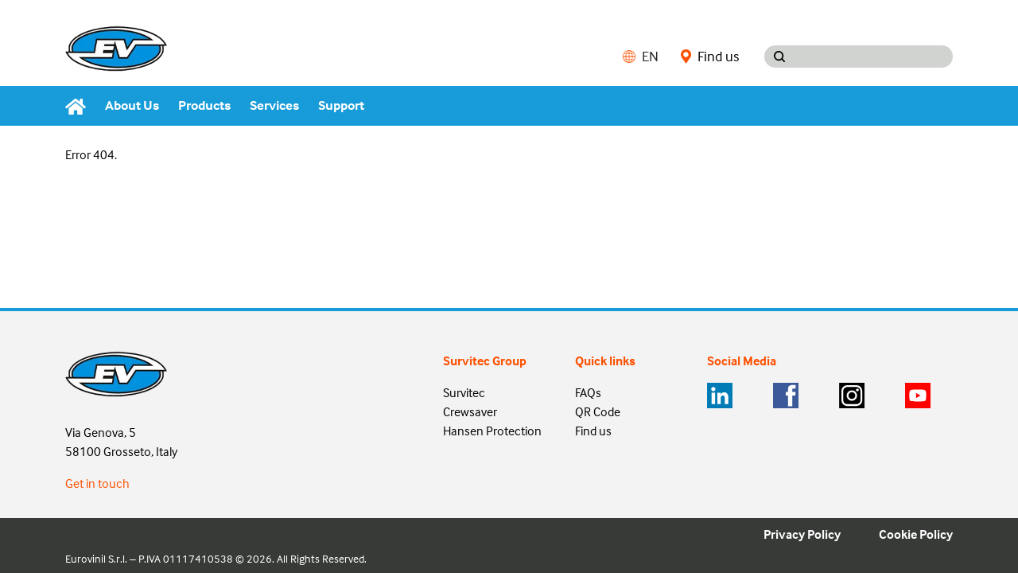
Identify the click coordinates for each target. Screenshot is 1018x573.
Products (204, 105)
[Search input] (874, 56)
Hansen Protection (492, 431)
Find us (710, 56)
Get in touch (97, 483)
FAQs (588, 392)
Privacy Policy (802, 534)
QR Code (597, 411)
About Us (132, 105)
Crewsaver (470, 411)
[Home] (80, 106)
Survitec (464, 392)
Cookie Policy (916, 534)
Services (274, 105)
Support (341, 105)
